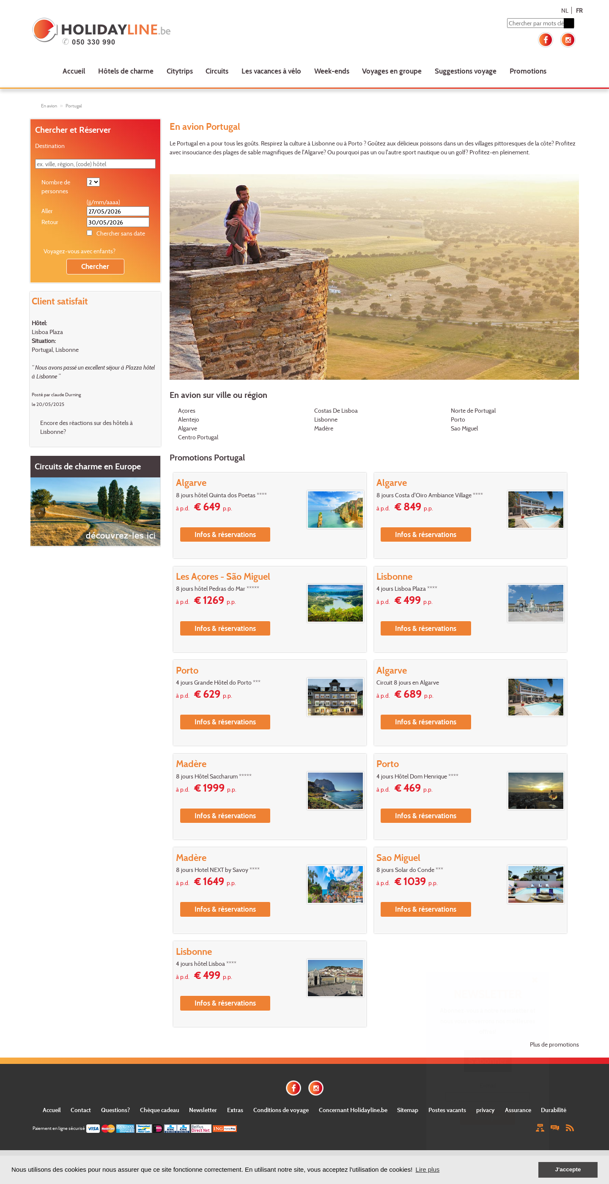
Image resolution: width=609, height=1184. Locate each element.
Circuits (217, 70)
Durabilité (553, 1109)
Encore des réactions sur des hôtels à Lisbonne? (86, 427)
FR (579, 10)
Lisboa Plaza (47, 331)
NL (564, 10)
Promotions (528, 70)
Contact (81, 1109)
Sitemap (407, 1109)
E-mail (488, 1085)
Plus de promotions (554, 1044)
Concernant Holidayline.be (353, 1109)
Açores (186, 410)
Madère (323, 428)
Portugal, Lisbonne (55, 349)
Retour (49, 221)
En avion (49, 106)
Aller (47, 210)
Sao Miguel (464, 428)
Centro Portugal (198, 437)
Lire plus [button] (428, 1169)
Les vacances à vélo (271, 70)
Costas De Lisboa (336, 410)
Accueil (74, 70)
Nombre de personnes (55, 186)
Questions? (115, 1109)
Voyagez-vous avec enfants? (79, 251)
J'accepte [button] (568, 1169)
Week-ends (331, 70)
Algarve (187, 428)
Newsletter (203, 1109)
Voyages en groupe (392, 70)
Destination (50, 145)
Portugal (74, 106)
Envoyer (488, 1117)
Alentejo (188, 419)
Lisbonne (325, 419)
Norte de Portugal (473, 410)
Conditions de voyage (281, 1109)
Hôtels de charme (126, 70)
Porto (458, 419)
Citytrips (180, 70)
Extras (235, 1109)
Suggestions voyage (466, 70)
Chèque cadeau (159, 1109)
